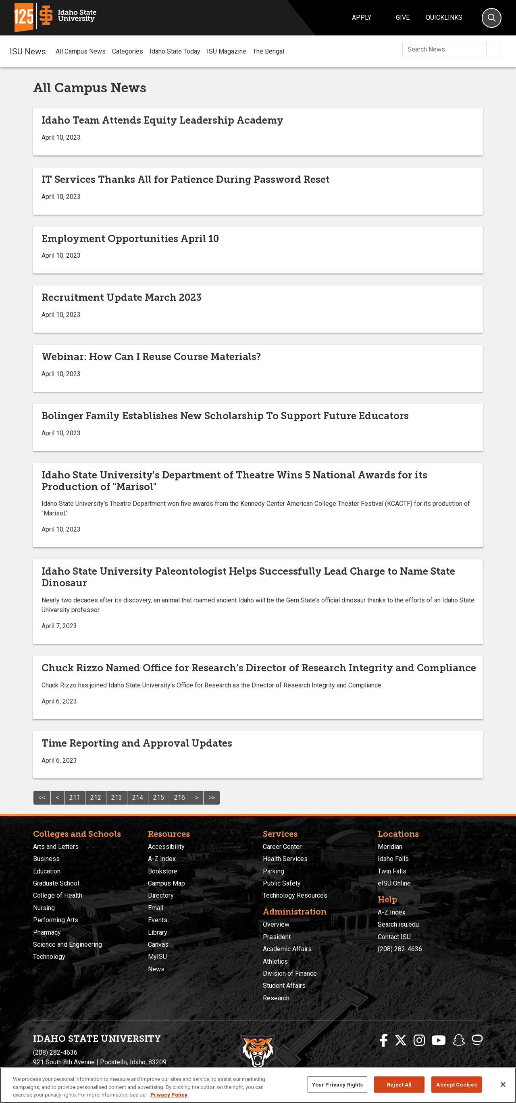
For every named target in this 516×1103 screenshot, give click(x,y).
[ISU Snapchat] (458, 1040)
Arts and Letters (56, 847)
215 (158, 797)
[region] (258, 1085)
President (277, 937)
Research (276, 998)
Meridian (390, 847)
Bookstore (162, 871)
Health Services (285, 859)
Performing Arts (55, 920)
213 (116, 797)
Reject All (399, 1084)
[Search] (491, 18)
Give (403, 17)
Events (157, 920)
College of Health (57, 895)
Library (157, 932)
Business (46, 859)
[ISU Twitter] (400, 1040)
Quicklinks (444, 17)
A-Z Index (162, 859)
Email (155, 908)
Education (46, 871)
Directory (161, 895)
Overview (276, 924)
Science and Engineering (67, 944)
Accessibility (166, 847)
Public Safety (282, 883)
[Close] (503, 1084)
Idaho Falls (393, 859)
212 (95, 797)
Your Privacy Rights (337, 1084)
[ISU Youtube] (438, 1040)
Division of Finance (290, 973)
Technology (49, 956)
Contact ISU (394, 937)
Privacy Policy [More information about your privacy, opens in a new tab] (168, 1095)
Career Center (282, 847)
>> (211, 797)
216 (179, 797)
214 (137, 797)
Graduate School (56, 883)
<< (42, 797)
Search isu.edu (398, 924)
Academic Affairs (287, 949)
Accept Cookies (456, 1084)
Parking (273, 871)
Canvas (158, 944)
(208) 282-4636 (400, 949)
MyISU (157, 956)
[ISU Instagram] (419, 1040)
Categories (127, 51)
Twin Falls (392, 871)
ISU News (28, 51)
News (156, 969)
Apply (361, 17)
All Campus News (81, 51)
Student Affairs (284, 985)
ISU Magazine (226, 51)
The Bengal (268, 51)
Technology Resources (295, 895)
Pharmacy (47, 932)
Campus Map (166, 883)
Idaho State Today (175, 51)
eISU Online (394, 883)
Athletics (275, 961)
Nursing (44, 908)
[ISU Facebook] (384, 1040)
